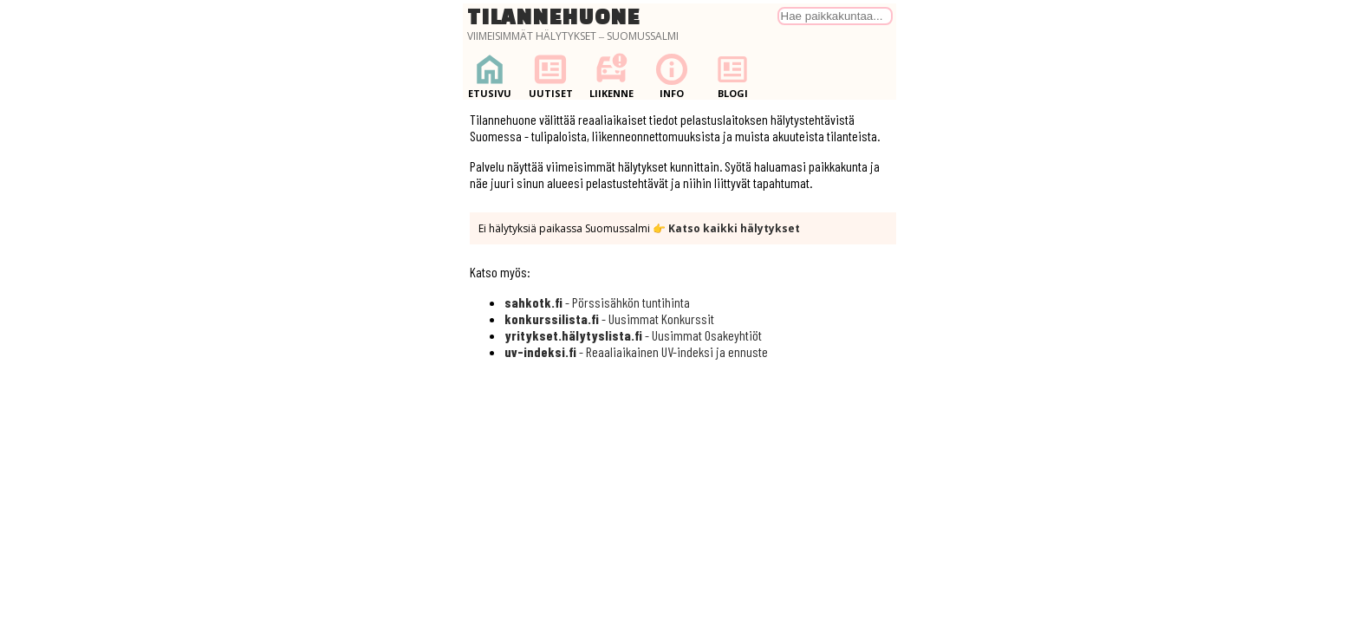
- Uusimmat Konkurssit (609, 318)
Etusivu (490, 76)
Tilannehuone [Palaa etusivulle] (553, 16)
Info (672, 76)
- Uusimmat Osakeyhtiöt (633, 335)
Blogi (732, 76)
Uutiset (550, 76)
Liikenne (611, 76)
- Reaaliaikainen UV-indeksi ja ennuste (636, 351)
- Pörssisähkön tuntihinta (597, 302)
